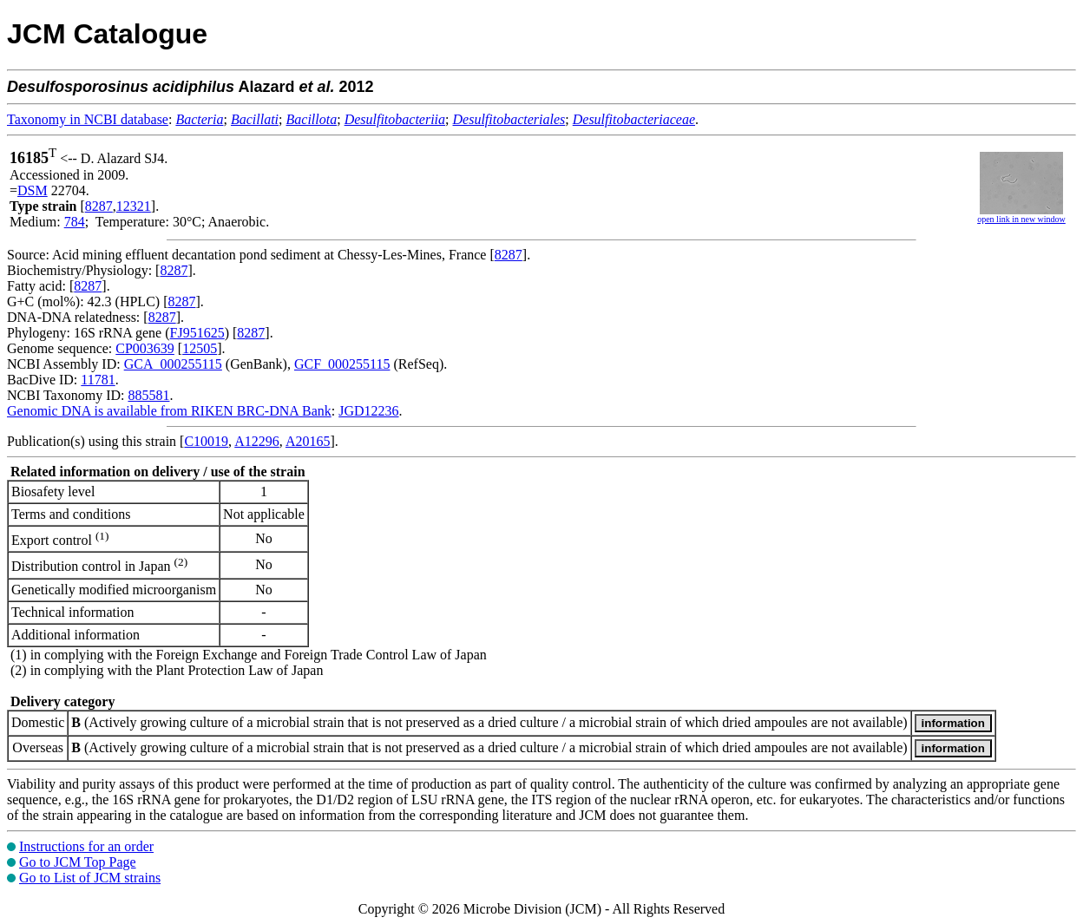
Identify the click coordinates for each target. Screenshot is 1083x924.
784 (74, 221)
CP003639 (144, 348)
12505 (199, 348)
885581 (148, 395)
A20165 (308, 441)
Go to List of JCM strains (90, 877)
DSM (32, 190)
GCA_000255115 (173, 364)
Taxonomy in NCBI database (87, 119)
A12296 (256, 441)
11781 (98, 379)
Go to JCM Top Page (77, 862)
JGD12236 (368, 410)
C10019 (206, 441)
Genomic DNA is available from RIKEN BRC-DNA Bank (169, 410)
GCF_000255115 (342, 364)
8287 (99, 206)
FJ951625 (197, 332)
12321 (133, 206)
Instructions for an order (86, 846)
